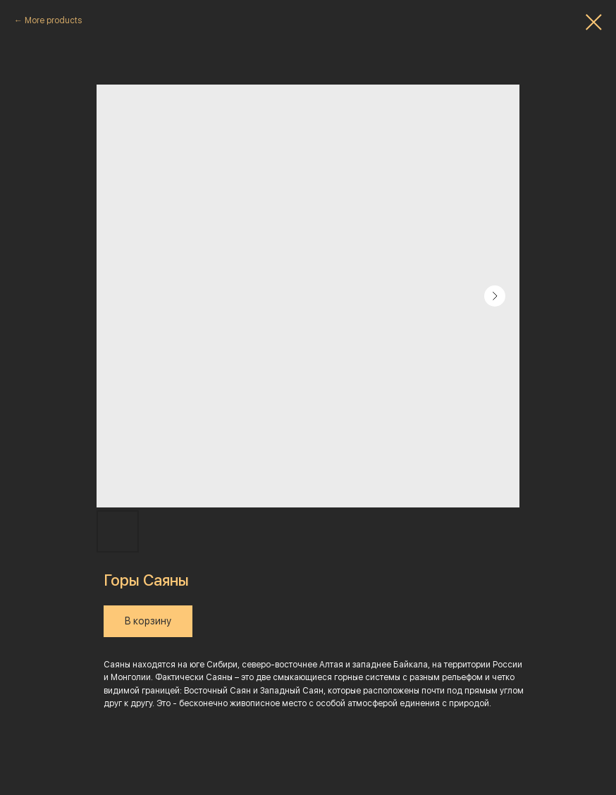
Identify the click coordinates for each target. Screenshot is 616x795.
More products (53, 20)
